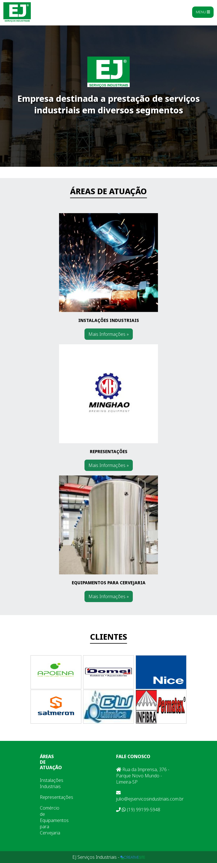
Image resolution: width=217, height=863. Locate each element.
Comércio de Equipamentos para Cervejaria (54, 820)
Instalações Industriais (51, 783)
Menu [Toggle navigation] (203, 11)
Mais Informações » (108, 334)
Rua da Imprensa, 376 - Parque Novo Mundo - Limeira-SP (142, 775)
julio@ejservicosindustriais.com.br (150, 796)
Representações (56, 797)
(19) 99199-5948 (138, 809)
